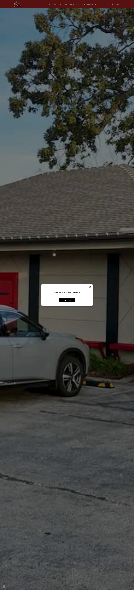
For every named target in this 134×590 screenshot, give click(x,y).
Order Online (67, 300)
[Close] (90, 286)
